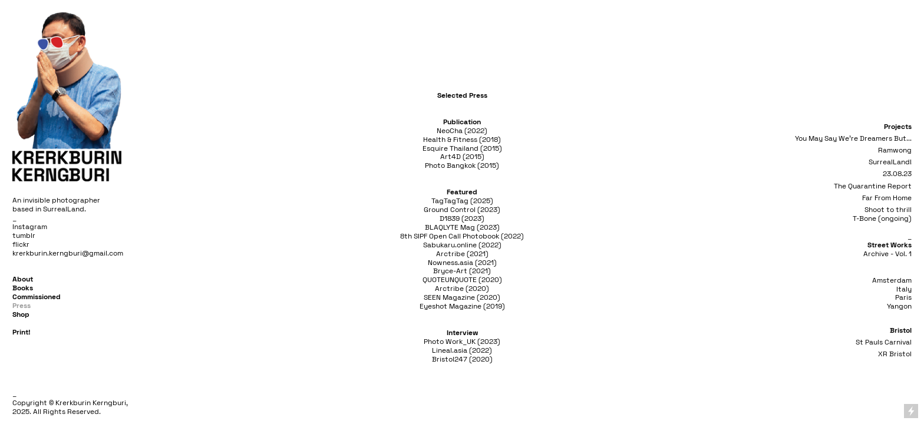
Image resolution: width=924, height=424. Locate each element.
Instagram (29, 226)
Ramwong (895, 150)
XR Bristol (895, 354)
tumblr (23, 235)
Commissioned (36, 297)
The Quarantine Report (873, 186)
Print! (21, 332)
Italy (904, 289)
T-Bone (864, 218)
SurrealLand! (890, 162)
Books (22, 288)
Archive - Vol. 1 (887, 254)
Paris (903, 297)
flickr (20, 244)
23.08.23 (897, 173)
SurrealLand (63, 209)
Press (21, 305)
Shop (20, 314)
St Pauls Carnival (884, 342)
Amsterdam (892, 280)
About (22, 279)
